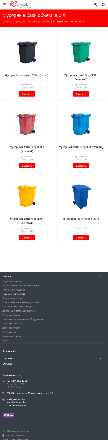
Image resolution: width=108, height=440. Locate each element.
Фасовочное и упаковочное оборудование (23, 319)
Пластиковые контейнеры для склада (20, 302)
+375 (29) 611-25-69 (17, 381)
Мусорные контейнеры (13, 294)
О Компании (9, 351)
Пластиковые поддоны (13, 290)
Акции (5, 340)
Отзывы (7, 363)
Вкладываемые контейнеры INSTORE (21, 285)
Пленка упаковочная (12, 323)
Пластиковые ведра (12, 298)
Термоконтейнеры (11, 315)
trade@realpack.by (16, 402)
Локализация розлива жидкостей (18, 311)
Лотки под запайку (11, 328)
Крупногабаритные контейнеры (17, 306)
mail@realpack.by (16, 399)
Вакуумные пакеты (11, 336)
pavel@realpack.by (16, 405)
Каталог (6, 276)
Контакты (7, 358)
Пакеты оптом (9, 332)
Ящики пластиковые (12, 281)
